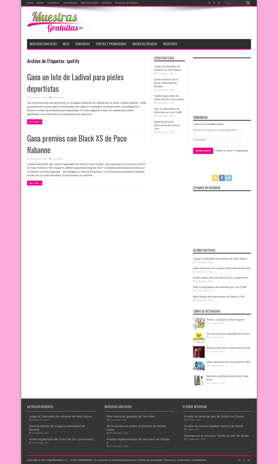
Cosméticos (53, 3)
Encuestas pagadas (144, 44)
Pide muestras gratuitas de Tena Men (131, 416)
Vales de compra (89, 3)
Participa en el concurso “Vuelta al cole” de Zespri (216, 435)
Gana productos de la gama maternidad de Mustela (166, 83)
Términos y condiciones (177, 460)
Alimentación (70, 3)
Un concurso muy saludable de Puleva (228, 333)
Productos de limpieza (126, 3)
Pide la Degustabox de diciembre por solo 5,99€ (220, 287)
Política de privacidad (150, 460)
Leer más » (34, 121)
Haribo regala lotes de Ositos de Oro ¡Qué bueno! (220, 277)
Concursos (82, 44)
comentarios (57, 98)
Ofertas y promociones (111, 44)
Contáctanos (199, 460)
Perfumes (107, 3)
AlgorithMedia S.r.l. (57, 460)
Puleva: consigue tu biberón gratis (225, 319)
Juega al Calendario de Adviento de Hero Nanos (220, 258)
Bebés (40, 3)
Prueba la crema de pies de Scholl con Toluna (214, 416)
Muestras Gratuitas (43, 44)
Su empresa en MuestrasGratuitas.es (115, 460)
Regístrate (170, 44)
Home (30, 3)
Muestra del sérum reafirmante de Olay (228, 347)
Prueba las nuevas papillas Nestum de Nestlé (213, 426)
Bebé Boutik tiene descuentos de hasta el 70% (167, 125)
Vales (66, 44)
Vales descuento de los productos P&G (228, 362)
